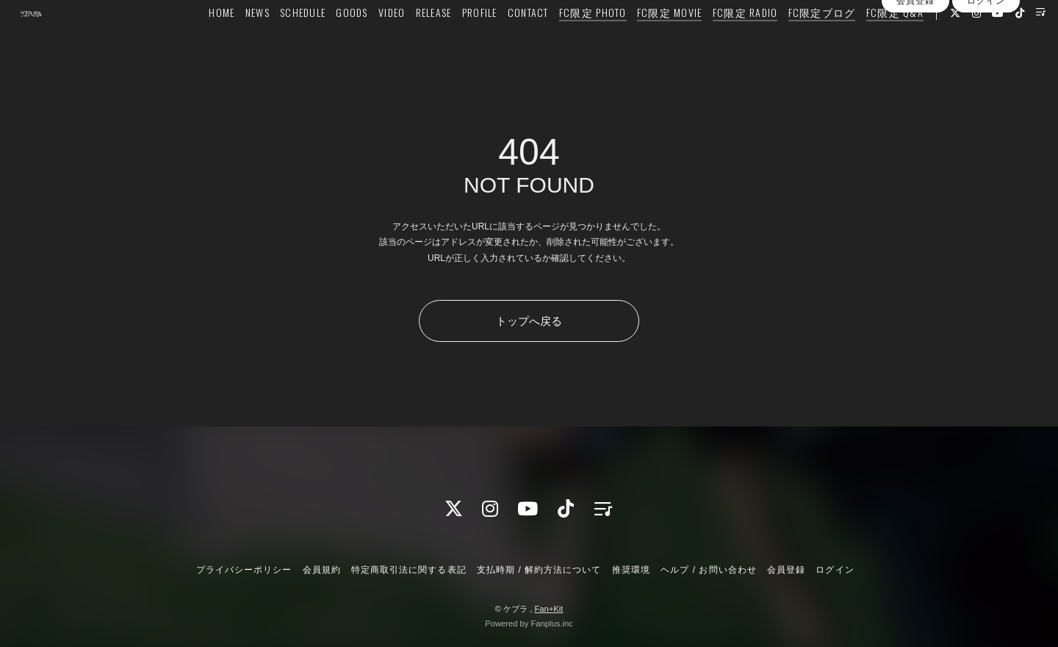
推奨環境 (631, 570)
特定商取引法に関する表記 (408, 570)
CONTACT (521, 41)
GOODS (345, 41)
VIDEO (385, 41)
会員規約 (322, 570)
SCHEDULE (296, 41)
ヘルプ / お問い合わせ (708, 570)
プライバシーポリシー (244, 570)
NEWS (251, 41)
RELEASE (427, 41)
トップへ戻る (529, 321)
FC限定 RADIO (738, 41)
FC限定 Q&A (888, 41)
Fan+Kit (548, 608)
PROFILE (473, 41)
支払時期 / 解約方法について (539, 570)
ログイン (986, 87)
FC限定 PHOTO (586, 41)
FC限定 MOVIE (663, 41)
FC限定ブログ (815, 41)
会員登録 (915, 87)
